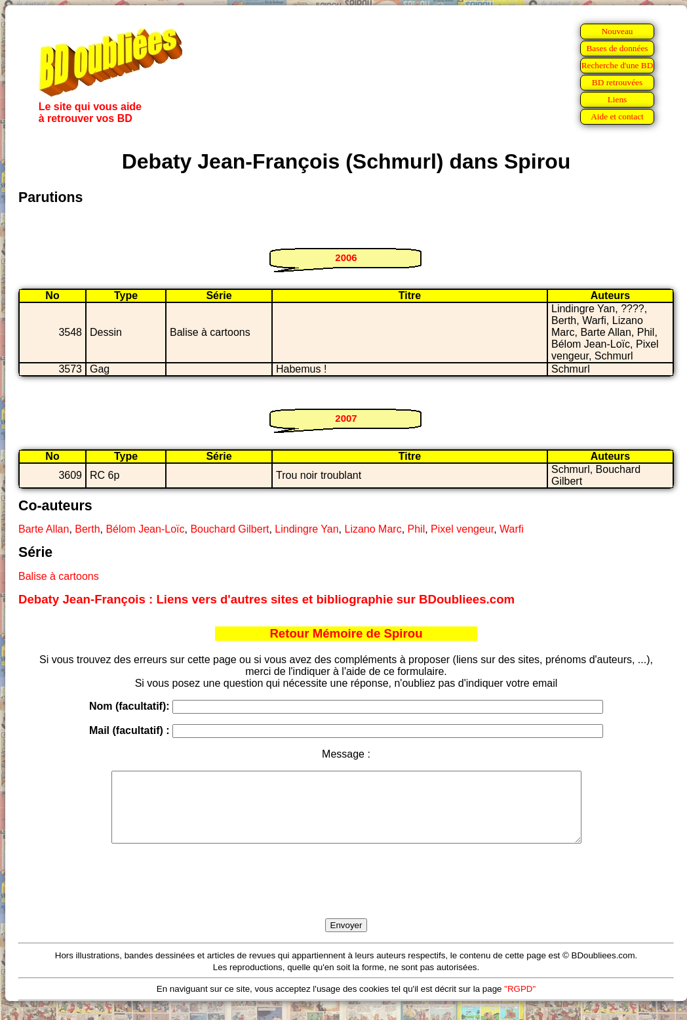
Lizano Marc (372, 529)
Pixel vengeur (462, 529)
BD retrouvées (617, 82)
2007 (346, 418)
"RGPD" (520, 1003)
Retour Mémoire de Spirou (345, 633)
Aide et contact (617, 116)
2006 (346, 257)
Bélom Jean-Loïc (145, 529)
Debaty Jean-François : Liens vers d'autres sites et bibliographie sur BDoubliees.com (266, 599)
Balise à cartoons (58, 576)
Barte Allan (43, 529)
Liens (617, 99)
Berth (87, 529)
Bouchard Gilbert (229, 529)
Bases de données (617, 48)
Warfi (512, 529)
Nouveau (617, 31)
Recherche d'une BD (617, 65)
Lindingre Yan (306, 529)
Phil (416, 529)
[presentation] (346, 896)
